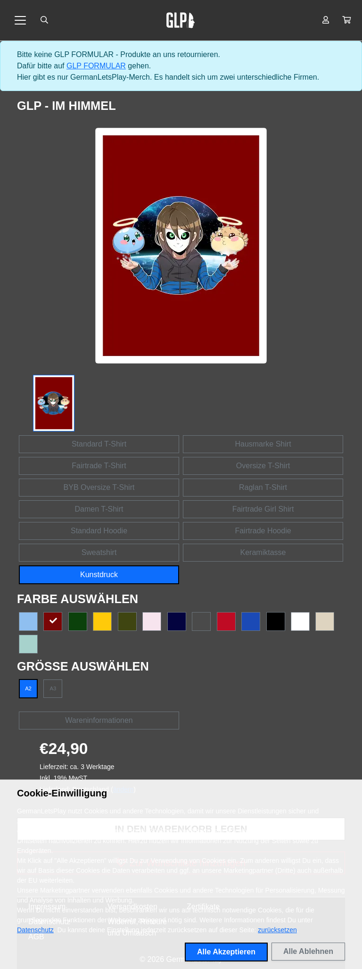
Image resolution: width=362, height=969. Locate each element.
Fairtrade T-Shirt (99, 466)
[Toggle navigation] (20, 20)
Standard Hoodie (99, 531)
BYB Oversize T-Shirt (99, 487)
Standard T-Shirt (99, 444)
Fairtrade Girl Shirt (263, 509)
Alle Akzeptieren (226, 952)
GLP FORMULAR (96, 66)
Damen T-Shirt (99, 509)
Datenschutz (35, 930)
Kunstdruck (99, 575)
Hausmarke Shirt (263, 444)
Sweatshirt (99, 552)
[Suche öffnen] (44, 20)
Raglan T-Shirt (263, 487)
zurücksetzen (277, 930)
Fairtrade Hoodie (263, 531)
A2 (28, 688)
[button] (346, 20)
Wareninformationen (98, 720)
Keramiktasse (263, 552)
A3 (53, 688)
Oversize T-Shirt (263, 466)
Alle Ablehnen (308, 951)
